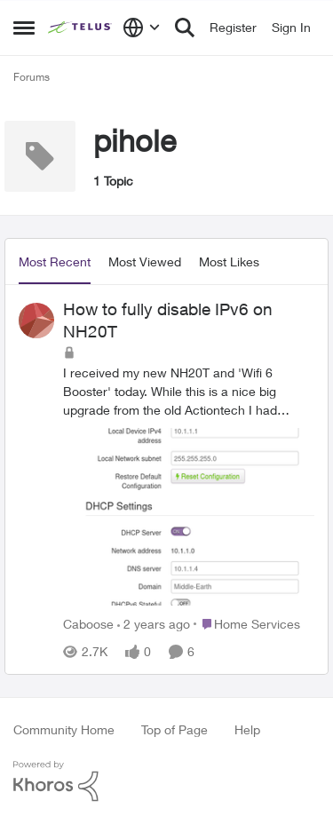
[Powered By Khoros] (166, 781)
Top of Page (174, 729)
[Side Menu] (24, 27)
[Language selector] (141, 27)
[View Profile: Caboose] (36, 320)
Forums (31, 76)
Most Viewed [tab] (144, 261)
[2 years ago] (153, 623)
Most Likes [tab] (229, 261)
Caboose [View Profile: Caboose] (88, 623)
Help (247, 729)
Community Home (64, 729)
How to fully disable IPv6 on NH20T (168, 320)
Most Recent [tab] (55, 261)
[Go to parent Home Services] (247, 623)
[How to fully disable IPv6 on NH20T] (188, 486)
